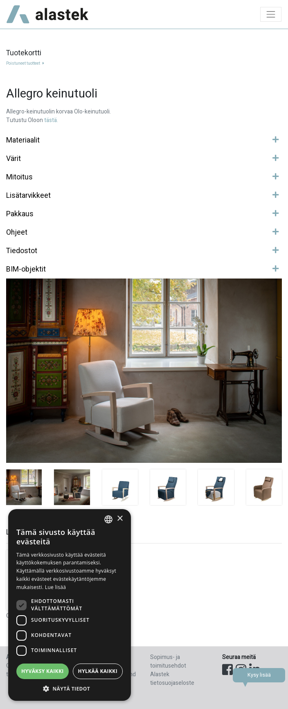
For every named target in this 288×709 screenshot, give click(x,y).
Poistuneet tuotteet (25, 63)
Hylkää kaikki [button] (97, 671)
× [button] (120, 519)
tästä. (51, 120)
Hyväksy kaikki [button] (42, 671)
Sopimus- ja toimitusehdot (168, 661)
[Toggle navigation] (270, 14)
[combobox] (108, 519)
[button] (69, 688)
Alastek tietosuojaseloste (172, 678)
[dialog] (69, 605)
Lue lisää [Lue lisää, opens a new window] (55, 587)
